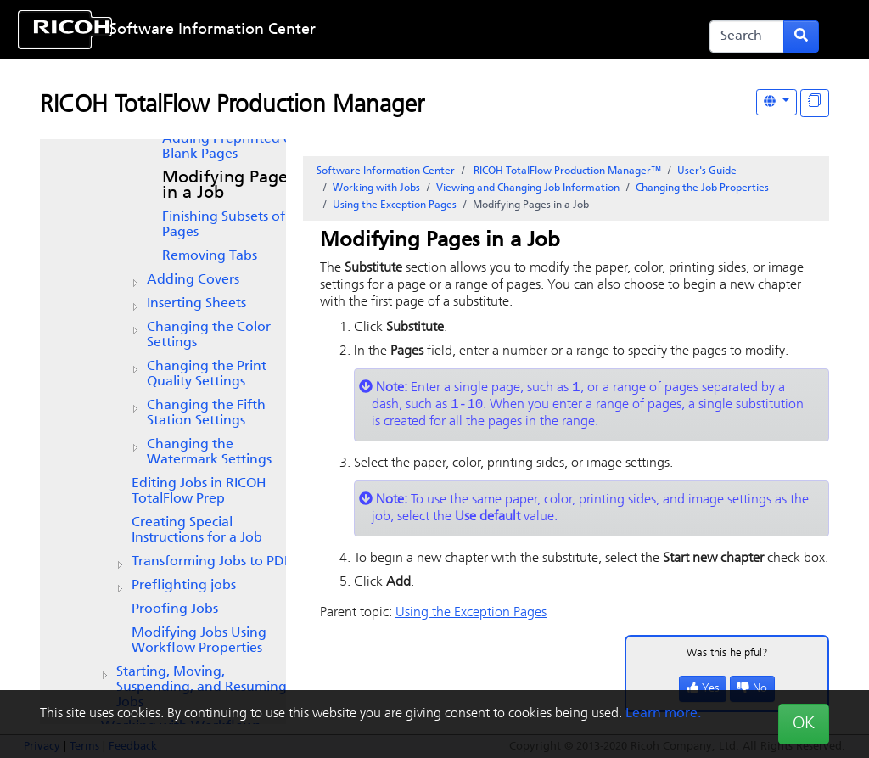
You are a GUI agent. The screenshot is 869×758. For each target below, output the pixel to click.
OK (804, 724)
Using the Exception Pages (395, 205)
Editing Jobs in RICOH (199, 491)
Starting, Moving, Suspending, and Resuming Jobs (201, 687)
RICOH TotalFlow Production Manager (232, 106)
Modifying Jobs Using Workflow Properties (199, 640)
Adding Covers (193, 280)
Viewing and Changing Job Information (528, 188)
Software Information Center (212, 30)
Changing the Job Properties (702, 188)
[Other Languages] (776, 102)
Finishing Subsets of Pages (223, 225)
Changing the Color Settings (209, 335)
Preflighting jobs (184, 585)
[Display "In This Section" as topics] (814, 103)
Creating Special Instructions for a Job (197, 530)
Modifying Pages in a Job (228, 186)
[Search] (746, 36)
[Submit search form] (801, 36)
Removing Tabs (209, 256)
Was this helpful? (727, 656)
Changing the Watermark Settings (209, 452)
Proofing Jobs (175, 609)
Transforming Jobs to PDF (211, 562)
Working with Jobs (376, 188)
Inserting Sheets (196, 304)
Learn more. (663, 714)
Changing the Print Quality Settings (206, 374)
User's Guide (707, 171)
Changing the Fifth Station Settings (206, 413)
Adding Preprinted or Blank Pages (229, 146)
